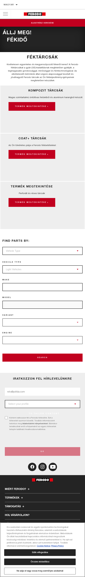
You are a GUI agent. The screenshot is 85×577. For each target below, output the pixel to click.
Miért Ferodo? (17, 489)
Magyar (9, 4)
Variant (8, 315)
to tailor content (44, 414)
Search (42, 357)
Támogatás (15, 506)
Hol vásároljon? (17, 515)
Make (6, 280)
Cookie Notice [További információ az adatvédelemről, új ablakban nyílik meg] (43, 546)
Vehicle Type (11, 262)
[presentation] (31, 439)
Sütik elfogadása (40, 552)
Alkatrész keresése (42, 23)
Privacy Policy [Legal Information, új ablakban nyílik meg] (57, 546)
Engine (7, 333)
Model (6, 297)
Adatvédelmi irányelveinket (35, 423)
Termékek (14, 497)
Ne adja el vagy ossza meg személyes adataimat (40, 571)
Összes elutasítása (40, 561)
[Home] (34, 14)
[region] (42, 550)
